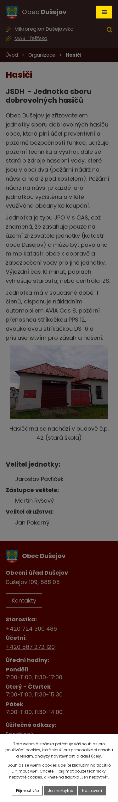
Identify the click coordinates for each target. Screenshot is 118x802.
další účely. (91, 756)
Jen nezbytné (60, 790)
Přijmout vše (27, 790)
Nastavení (92, 790)
